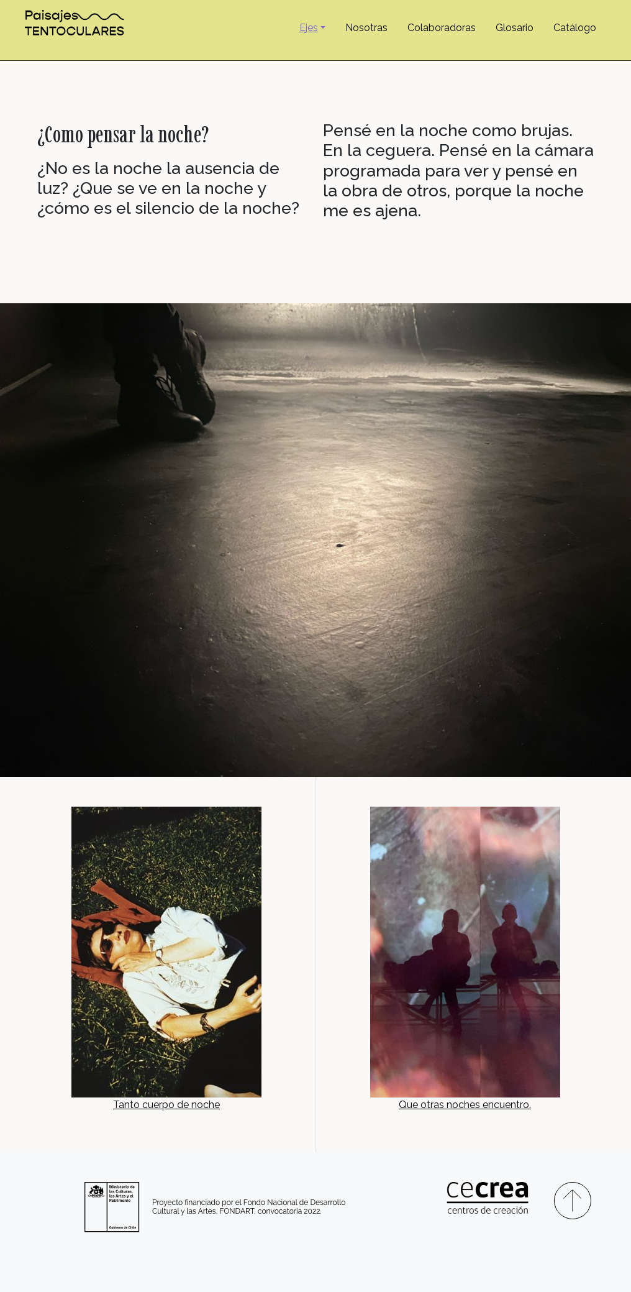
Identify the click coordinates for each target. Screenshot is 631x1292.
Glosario (514, 28)
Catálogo (574, 28)
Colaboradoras (441, 28)
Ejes (308, 28)
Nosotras (366, 28)
